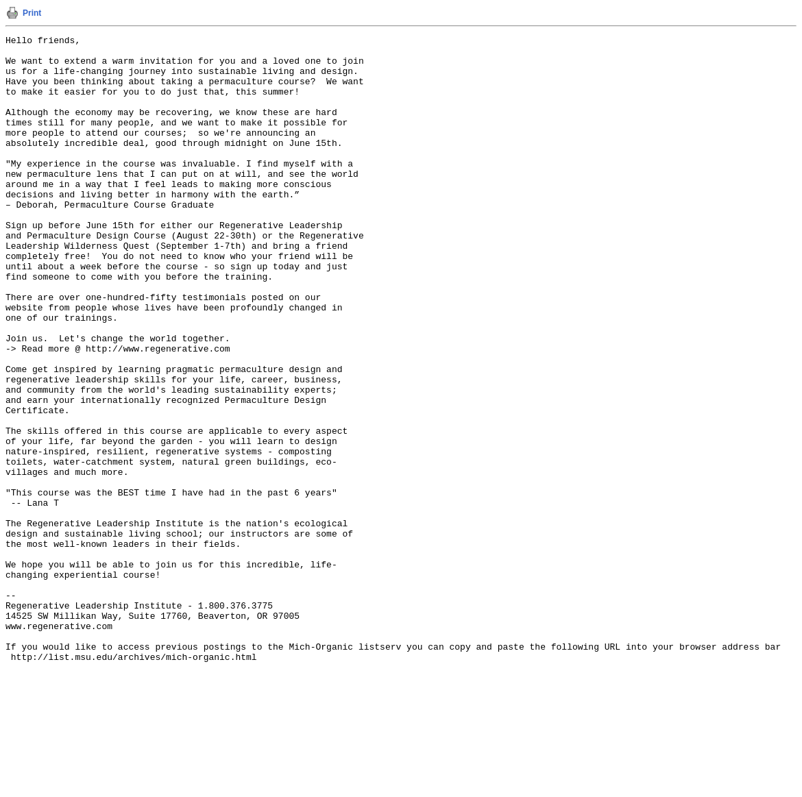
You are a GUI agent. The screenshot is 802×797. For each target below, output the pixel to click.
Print (32, 13)
